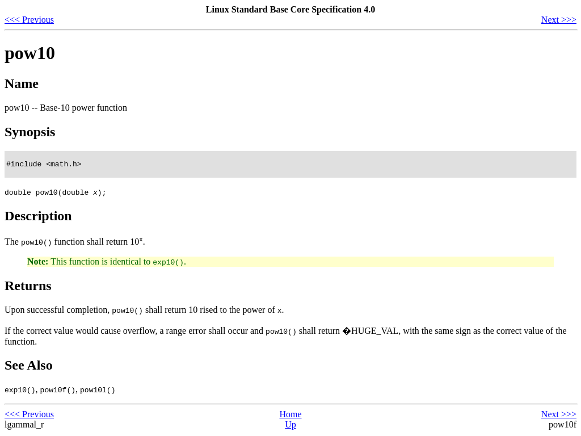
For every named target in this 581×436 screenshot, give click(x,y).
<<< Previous (29, 19)
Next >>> (558, 19)
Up (290, 426)
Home (290, 416)
